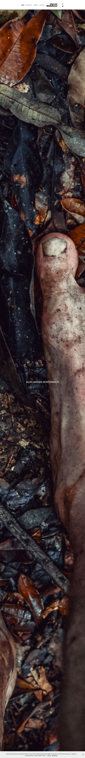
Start (22, 5)
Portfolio (29, 5)
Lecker (49, 755)
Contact (41, 5)
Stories (36, 5)
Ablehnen (54, 755)
